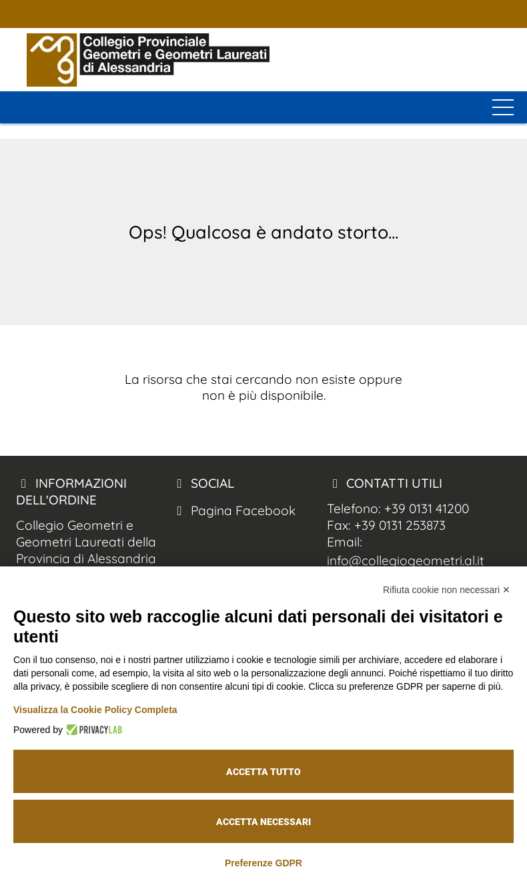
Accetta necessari (263, 821)
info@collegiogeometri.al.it (405, 560)
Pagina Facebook (233, 510)
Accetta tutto (263, 771)
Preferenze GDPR (263, 863)
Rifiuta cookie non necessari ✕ (446, 589)
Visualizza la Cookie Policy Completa (95, 709)
